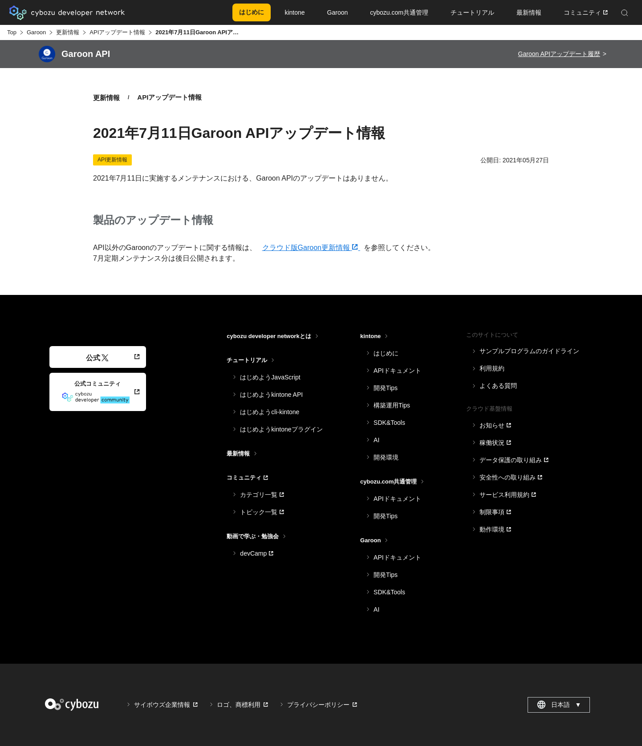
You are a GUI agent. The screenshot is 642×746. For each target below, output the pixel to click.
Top (11, 32)
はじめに (386, 353)
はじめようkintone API (271, 394)
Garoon (36, 32)
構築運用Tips (392, 405)
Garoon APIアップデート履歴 (559, 53)
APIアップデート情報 (117, 32)
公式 (97, 358)
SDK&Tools (389, 422)
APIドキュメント (397, 370)
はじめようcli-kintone (269, 411)
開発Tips (386, 387)
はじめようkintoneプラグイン (281, 429)
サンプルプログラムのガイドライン (529, 351)
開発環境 (386, 457)
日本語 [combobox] (558, 705)
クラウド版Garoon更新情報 (311, 247)
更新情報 (67, 32)
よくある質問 (498, 385)
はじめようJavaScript (270, 377)
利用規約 (491, 368)
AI (376, 440)
